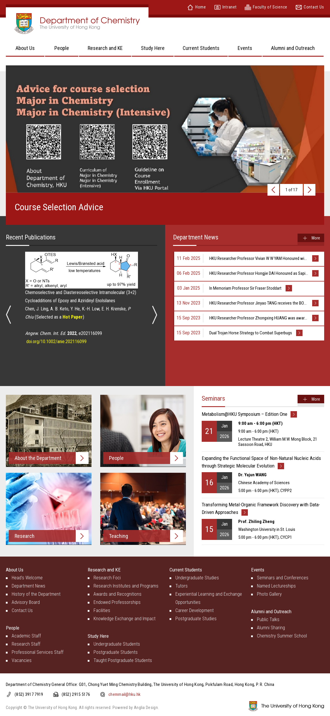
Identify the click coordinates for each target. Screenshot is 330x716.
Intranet (225, 7)
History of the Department (36, 594)
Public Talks (268, 619)
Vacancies (22, 660)
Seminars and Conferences (282, 578)
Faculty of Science (266, 7)
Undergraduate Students (117, 644)
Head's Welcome (27, 578)
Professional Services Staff (37, 652)
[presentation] (273, 190)
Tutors (181, 586)
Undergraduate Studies (197, 578)
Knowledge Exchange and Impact (125, 618)
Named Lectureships (276, 586)
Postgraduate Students (116, 652)
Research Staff (26, 644)
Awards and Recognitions (117, 594)
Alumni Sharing (271, 627)
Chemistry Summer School (282, 636)
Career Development (194, 610)
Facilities (102, 610)
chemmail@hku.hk (124, 694)
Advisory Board (26, 602)
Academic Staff (26, 636)
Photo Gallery (269, 594)
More (316, 238)
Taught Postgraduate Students (123, 660)
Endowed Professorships (117, 602)
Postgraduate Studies (196, 618)
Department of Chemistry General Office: (42, 684)
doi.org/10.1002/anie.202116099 (56, 341)
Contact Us (310, 7)
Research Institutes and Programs (126, 586)
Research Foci (107, 578)
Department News (28, 586)
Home (196, 7)
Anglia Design (146, 707)
